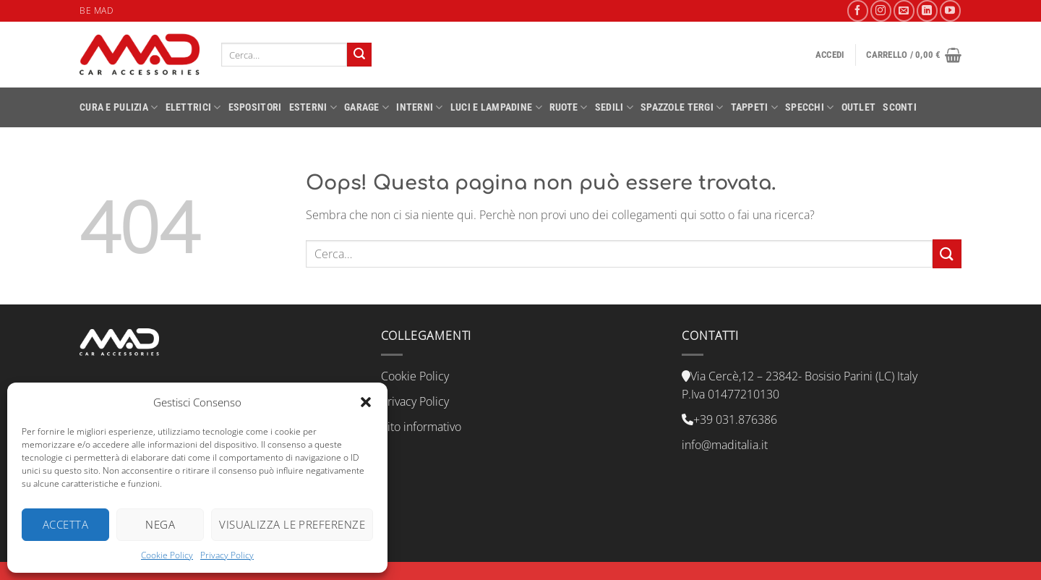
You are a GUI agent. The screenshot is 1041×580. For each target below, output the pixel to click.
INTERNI (419, 107)
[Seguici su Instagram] (880, 10)
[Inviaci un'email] (904, 10)
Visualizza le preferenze (292, 524)
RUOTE (568, 107)
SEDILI (614, 107)
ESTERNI (313, 107)
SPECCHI (809, 107)
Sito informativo (421, 427)
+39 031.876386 (735, 419)
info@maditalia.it (725, 445)
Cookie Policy (167, 555)
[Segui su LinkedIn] (927, 10)
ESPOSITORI (255, 107)
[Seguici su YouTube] (950, 10)
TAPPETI (755, 107)
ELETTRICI (193, 107)
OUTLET (858, 107)
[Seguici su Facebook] (857, 10)
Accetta (65, 524)
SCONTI (900, 107)
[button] (366, 402)
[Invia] (359, 55)
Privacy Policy (227, 555)
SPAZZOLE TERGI (682, 107)
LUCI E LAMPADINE (496, 107)
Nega (160, 524)
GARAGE (366, 107)
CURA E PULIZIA (119, 107)
